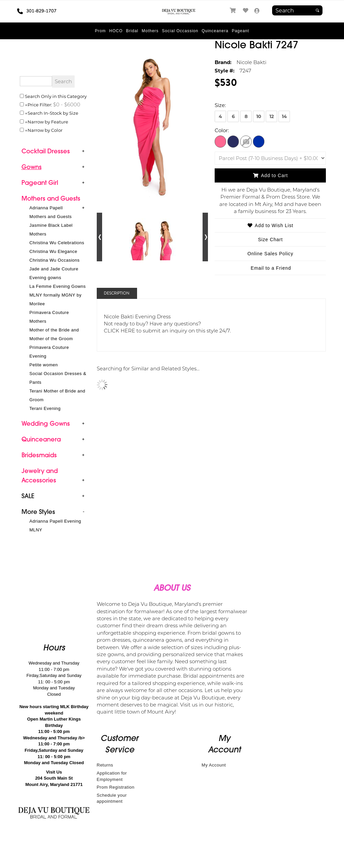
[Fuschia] (246, 141)
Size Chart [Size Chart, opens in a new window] (270, 239)
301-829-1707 (36, 11)
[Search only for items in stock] (22, 113)
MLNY (36, 529)
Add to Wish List (270, 225)
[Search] (297, 10)
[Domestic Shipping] (270, 158)
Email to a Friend (271, 268)
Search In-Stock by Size (53, 113)
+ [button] (83, 151)
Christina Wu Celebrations (57, 242)
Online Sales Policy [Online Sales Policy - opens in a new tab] (270, 253)
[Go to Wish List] (246, 10)
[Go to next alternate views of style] (205, 237)
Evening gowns (45, 277)
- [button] (83, 511)
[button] (100, 31)
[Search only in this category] (22, 96)
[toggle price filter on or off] (22, 104)
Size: (220, 105)
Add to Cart (270, 175)
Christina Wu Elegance (54, 251)
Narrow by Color (45, 130)
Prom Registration (116, 787)
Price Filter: (40, 104)
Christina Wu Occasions (55, 260)
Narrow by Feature (48, 121)
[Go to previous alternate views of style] (99, 237)
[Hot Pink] (220, 141)
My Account (214, 765)
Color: (222, 130)
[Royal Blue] (258, 141)
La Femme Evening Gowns (58, 286)
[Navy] (233, 141)
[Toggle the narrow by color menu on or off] (22, 130)
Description (116, 293)
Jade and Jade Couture (54, 268)
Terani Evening (45, 408)
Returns (105, 765)
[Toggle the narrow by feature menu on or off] (22, 121)
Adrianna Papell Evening (55, 521)
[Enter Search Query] (36, 81)
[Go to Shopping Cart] (233, 10)
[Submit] (317, 10)
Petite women (44, 364)
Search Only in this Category (56, 96)
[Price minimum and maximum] (66, 104)
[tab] (54, 152)
